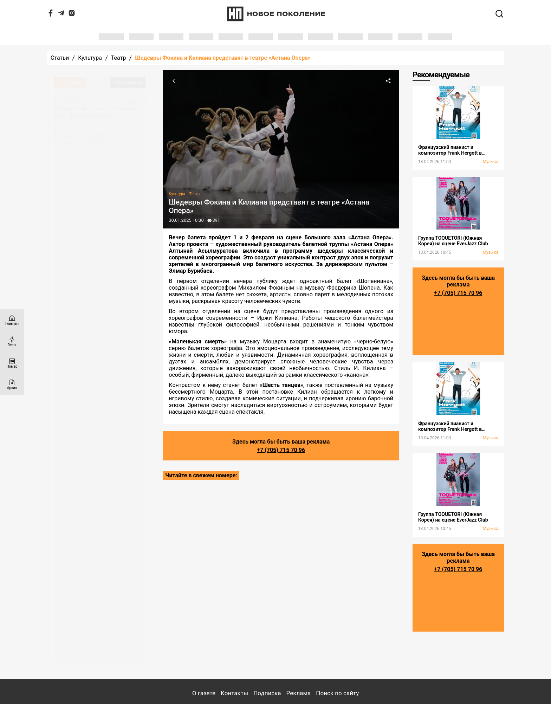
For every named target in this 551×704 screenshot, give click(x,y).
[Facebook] (50, 14)
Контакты (234, 693)
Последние (70, 82)
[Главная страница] (12, 320)
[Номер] (12, 363)
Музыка (490, 161)
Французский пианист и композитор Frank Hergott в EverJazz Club (99, 111)
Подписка (267, 693)
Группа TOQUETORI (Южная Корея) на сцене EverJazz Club (96, 139)
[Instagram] (71, 14)
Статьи (60, 57)
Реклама (298, 693)
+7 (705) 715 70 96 (281, 450)
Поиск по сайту (337, 693)
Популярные (128, 82)
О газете (203, 693)
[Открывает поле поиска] (499, 13)
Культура (90, 57)
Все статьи (99, 164)
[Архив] (12, 384)
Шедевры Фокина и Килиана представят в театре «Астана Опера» (222, 57)
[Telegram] (61, 14)
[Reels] (12, 341)
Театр (118, 57)
